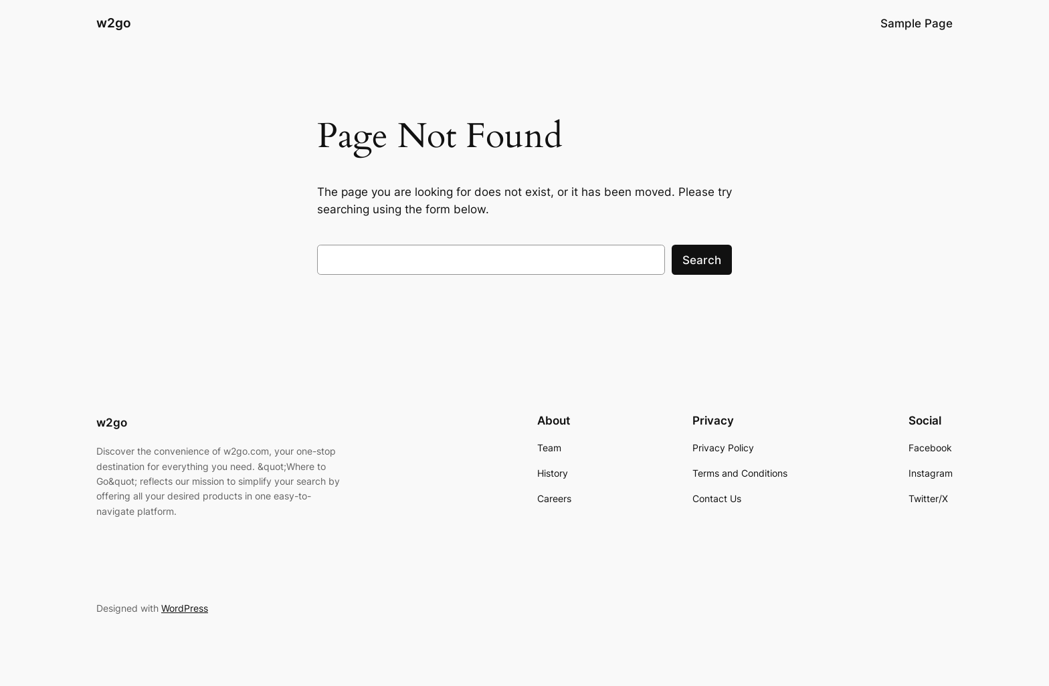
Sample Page (916, 23)
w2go (113, 23)
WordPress (184, 608)
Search (701, 260)
